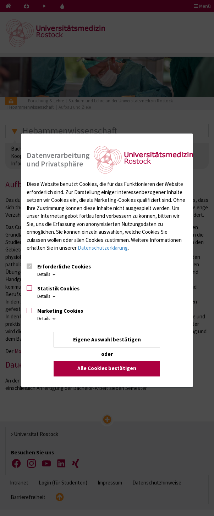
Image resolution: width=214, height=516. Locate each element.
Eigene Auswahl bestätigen (107, 339)
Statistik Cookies (58, 288)
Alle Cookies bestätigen (106, 368)
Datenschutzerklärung (103, 247)
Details (47, 274)
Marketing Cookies (60, 310)
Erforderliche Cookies (64, 266)
